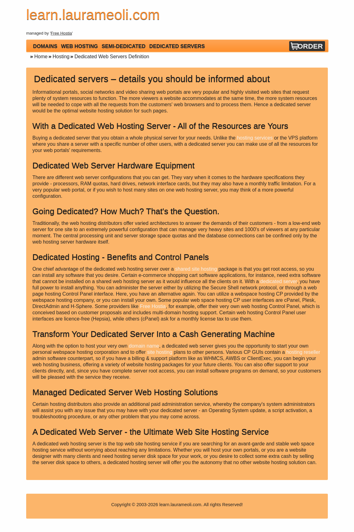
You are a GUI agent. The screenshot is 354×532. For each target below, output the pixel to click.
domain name (144, 346)
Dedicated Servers (177, 46)
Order (310, 46)
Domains (45, 46)
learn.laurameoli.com (180, 504)
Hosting (61, 56)
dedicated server (278, 281)
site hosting (159, 352)
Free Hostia (61, 33)
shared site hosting (196, 269)
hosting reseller (303, 352)
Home (41, 56)
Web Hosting (79, 46)
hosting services (255, 137)
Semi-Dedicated (124, 46)
